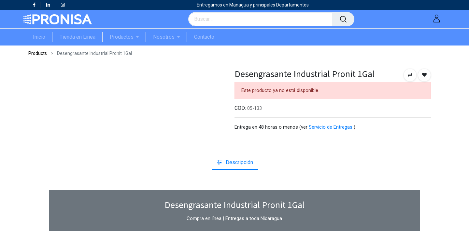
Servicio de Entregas (330, 127)
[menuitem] (42, 37)
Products (37, 53)
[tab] (235, 162)
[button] (410, 75)
